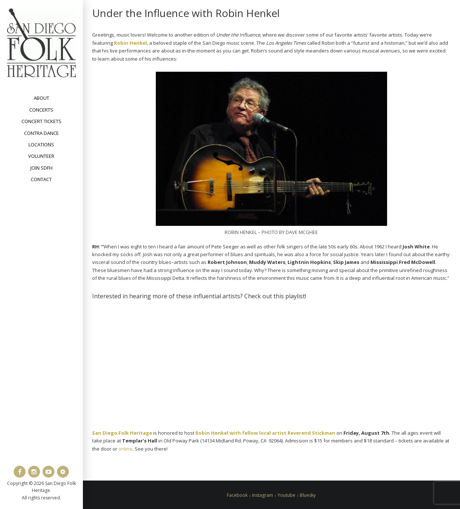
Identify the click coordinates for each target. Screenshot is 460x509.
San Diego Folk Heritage (122, 433)
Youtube (286, 495)
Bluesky (308, 495)
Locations (41, 144)
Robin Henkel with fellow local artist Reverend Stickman (265, 433)
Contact (41, 179)
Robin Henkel (130, 43)
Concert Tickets (41, 121)
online (125, 448)
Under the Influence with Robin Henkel (186, 13)
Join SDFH (41, 167)
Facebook (237, 495)
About (41, 98)
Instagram (262, 495)
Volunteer (41, 156)
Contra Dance (41, 133)
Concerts (41, 109)
